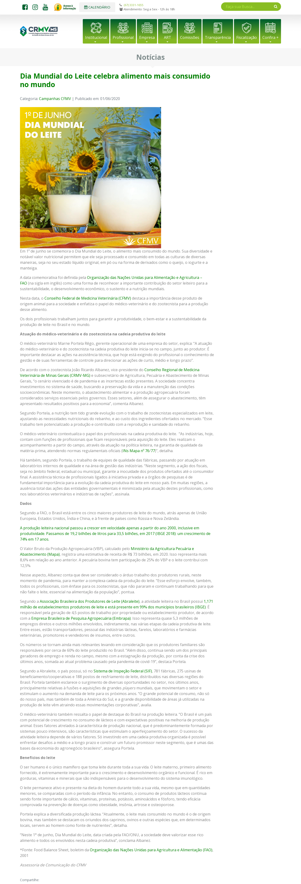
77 (153, 450)
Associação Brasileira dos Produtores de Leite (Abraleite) (89, 601)
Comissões (189, 37)
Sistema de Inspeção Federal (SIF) (123, 671)
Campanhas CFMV (55, 98)
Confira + (270, 37)
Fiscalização (246, 37)
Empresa (147, 37)
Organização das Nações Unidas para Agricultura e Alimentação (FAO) (151, 849)
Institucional (96, 37)
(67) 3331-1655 (133, 5)
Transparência (218, 37)
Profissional (123, 37)
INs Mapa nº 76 (136, 450)
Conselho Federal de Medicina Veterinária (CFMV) (87, 298)
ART (167, 37)
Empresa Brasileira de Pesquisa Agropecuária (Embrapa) (81, 618)
